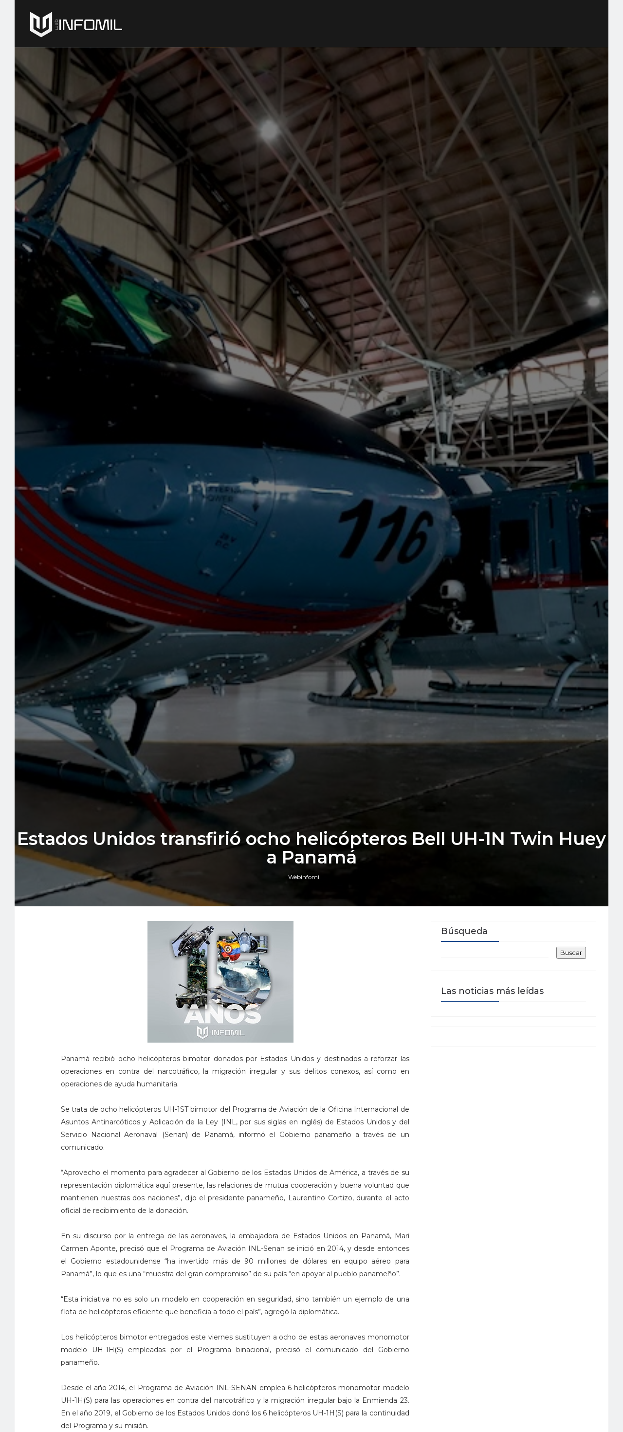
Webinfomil (304, 877)
